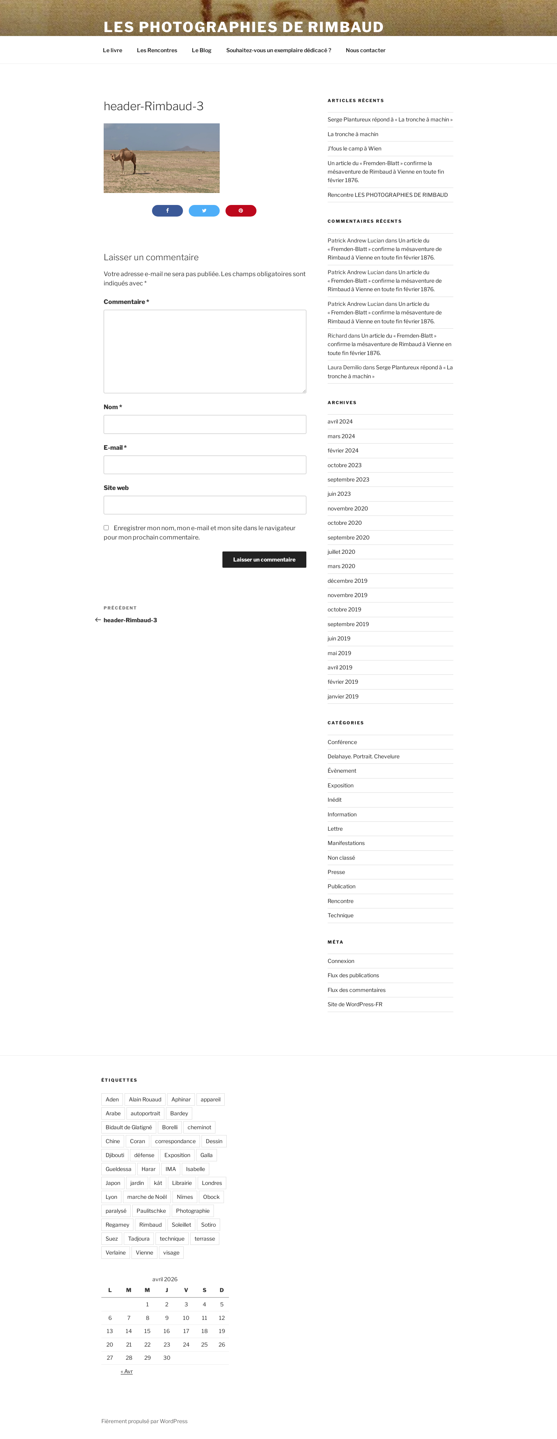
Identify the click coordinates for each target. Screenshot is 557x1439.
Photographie (193, 1210)
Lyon (111, 1196)
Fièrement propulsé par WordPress (144, 1421)
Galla (206, 1155)
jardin (137, 1183)
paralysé (116, 1210)
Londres (212, 1183)
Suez (112, 1238)
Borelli (170, 1127)
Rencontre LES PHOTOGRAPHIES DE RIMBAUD (388, 194)
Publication (341, 886)
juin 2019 (339, 638)
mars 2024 (341, 436)
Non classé (341, 857)
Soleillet (181, 1224)
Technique (341, 915)
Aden (112, 1099)
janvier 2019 (343, 696)
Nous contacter (366, 50)
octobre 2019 (344, 609)
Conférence (342, 742)
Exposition (341, 785)
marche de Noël (147, 1196)
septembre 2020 (349, 537)
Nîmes (185, 1196)
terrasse (205, 1238)
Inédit (335, 799)
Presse (336, 872)
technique (172, 1238)
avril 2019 (340, 667)
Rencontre (341, 901)
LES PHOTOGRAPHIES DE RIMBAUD (244, 27)
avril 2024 (340, 421)
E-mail (115, 447)
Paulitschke (151, 1210)
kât (158, 1183)
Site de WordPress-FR (355, 1004)
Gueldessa (119, 1169)
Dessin (214, 1141)
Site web (116, 488)
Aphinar (181, 1099)
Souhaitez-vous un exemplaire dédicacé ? (278, 50)
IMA (171, 1169)
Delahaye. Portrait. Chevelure (364, 756)
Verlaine (116, 1252)
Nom (113, 407)
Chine (113, 1141)
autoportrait (145, 1113)
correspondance (175, 1141)
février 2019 (343, 681)
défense (144, 1155)
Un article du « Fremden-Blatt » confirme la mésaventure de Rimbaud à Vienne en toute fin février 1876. (386, 172)
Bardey (179, 1113)
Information (342, 814)
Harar (148, 1169)
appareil (210, 1099)
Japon (113, 1183)
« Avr (127, 1371)
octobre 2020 (345, 522)
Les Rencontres (157, 50)
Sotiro (208, 1224)
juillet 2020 (341, 551)
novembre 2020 (348, 508)
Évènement (342, 770)
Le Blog (202, 50)
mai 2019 (339, 653)
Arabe (113, 1113)
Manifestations (346, 843)
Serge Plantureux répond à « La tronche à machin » (390, 119)
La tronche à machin (353, 134)
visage (171, 1252)
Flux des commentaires (357, 990)
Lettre (335, 828)
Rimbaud (150, 1224)
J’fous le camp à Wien (354, 148)
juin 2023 (339, 493)
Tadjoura (139, 1238)
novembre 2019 (347, 595)
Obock (211, 1196)
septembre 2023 (348, 479)
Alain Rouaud (145, 1099)
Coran (137, 1141)
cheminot (199, 1127)
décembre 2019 (347, 580)
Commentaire (126, 302)
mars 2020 (341, 566)
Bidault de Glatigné (129, 1127)
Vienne (144, 1252)
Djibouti (115, 1155)
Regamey (117, 1224)
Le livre (112, 50)
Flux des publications (353, 975)
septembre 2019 (348, 624)
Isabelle (195, 1169)
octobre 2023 (345, 465)
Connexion (341, 961)
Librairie (182, 1183)
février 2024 (343, 450)
